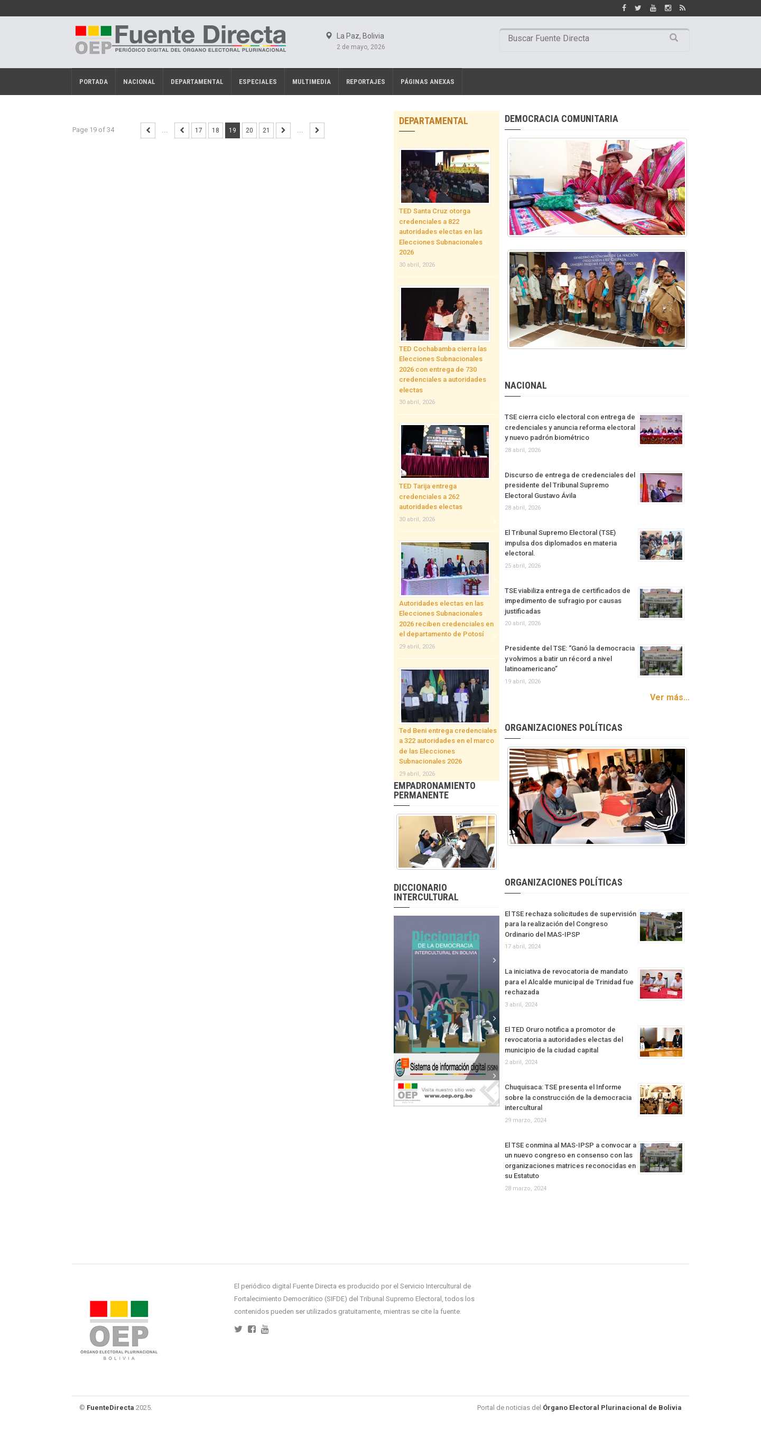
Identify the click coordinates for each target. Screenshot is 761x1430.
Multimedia (311, 82)
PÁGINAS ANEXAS (427, 82)
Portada (93, 82)
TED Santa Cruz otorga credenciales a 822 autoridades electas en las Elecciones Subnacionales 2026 (440, 231)
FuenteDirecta (110, 1408)
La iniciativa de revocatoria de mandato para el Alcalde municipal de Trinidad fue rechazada (569, 981)
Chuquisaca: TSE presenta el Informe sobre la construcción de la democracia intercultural (568, 1097)
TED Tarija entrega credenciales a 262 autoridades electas (430, 496)
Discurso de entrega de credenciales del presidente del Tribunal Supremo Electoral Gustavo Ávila (570, 485)
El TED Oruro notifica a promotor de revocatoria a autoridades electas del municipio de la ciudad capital (564, 1040)
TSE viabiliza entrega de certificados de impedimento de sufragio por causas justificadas (567, 601)
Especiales (258, 82)
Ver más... (670, 697)
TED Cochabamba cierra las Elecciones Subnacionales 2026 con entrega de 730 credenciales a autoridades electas (443, 369)
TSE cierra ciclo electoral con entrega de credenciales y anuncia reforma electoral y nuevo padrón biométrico (570, 427)
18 (215, 130)
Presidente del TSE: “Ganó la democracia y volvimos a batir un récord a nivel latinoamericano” (570, 658)
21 (266, 130)
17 (198, 130)
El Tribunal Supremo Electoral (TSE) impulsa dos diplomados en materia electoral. (561, 543)
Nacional (139, 82)
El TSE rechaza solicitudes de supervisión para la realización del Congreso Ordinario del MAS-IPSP (570, 924)
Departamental (197, 82)
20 (249, 130)
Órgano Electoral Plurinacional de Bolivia (612, 1408)
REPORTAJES (365, 82)
